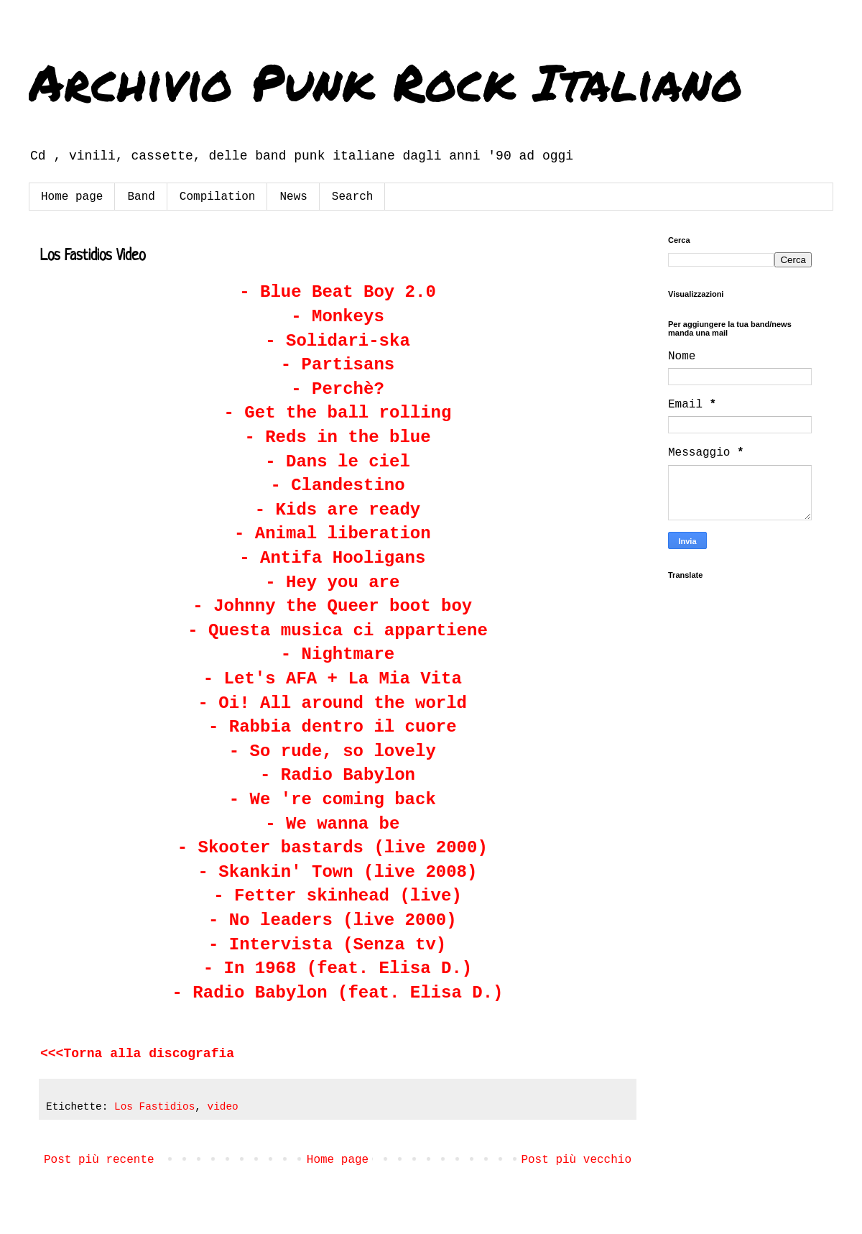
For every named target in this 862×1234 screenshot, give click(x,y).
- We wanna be (337, 824)
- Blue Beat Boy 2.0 (337, 292)
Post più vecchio (576, 1160)
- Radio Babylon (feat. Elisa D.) (338, 993)
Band (140, 196)
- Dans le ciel (337, 461)
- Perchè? (337, 389)
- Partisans (337, 364)
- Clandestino (337, 485)
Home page (72, 196)
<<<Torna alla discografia (137, 1053)
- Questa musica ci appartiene (337, 630)
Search (353, 196)
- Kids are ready (337, 510)
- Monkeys (337, 316)
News (293, 196)
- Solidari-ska (337, 341)
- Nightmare (337, 654)
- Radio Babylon (337, 775)
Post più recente (99, 1160)
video (223, 1107)
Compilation (218, 196)
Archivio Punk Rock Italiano (386, 81)
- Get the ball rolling (338, 413)
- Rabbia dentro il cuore (332, 727)
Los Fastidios (154, 1107)
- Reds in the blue (337, 437)
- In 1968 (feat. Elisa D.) (337, 968)
